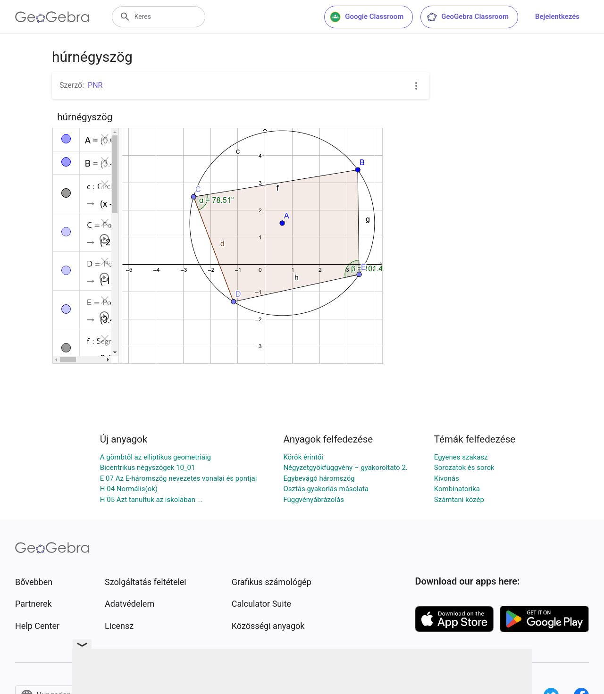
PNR (95, 85)
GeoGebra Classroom (467, 17)
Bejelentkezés (557, 16)
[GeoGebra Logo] (52, 17)
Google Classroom (366, 17)
